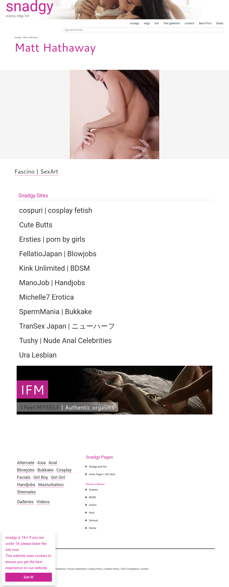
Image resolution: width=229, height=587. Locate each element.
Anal (52, 462)
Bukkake (45, 470)
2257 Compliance (130, 569)
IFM (32, 389)
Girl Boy (40, 477)
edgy (147, 23)
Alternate (25, 462)
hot (157, 23)
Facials (24, 477)
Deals (219, 23)
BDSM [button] (90, 497)
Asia (41, 462)
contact (189, 23)
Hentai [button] (90, 528)
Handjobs (26, 484)
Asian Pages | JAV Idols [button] (99, 474)
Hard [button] (89, 512)
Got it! (28, 577)
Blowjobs (26, 470)
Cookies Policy (111, 569)
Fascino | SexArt (36, 171)
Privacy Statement (76, 569)
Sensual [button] (91, 520)
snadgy (134, 23)
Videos (43, 501)
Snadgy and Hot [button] (95, 466)
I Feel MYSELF (39, 407)
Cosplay (64, 470)
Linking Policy (95, 569)
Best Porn (205, 23)
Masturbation (51, 484)
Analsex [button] (91, 489)
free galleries (172, 23)
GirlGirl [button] (90, 505)
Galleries (25, 501)
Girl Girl (58, 477)
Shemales (26, 491)
